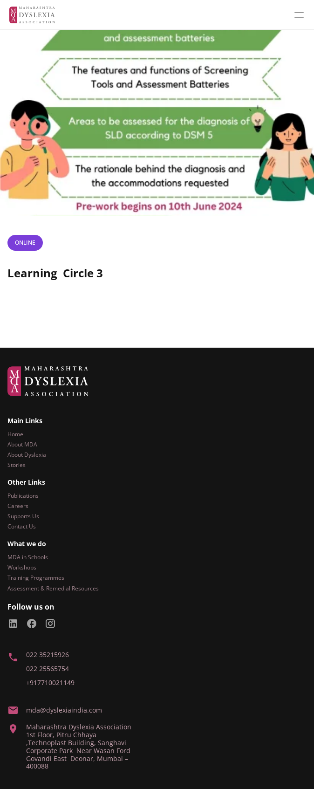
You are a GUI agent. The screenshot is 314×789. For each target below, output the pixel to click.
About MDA (22, 444)
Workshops (21, 567)
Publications (23, 496)
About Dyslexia (26, 455)
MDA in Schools (27, 557)
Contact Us (21, 526)
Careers (17, 506)
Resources (85, 588)
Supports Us (23, 516)
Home (15, 434)
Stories (16, 465)
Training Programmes (35, 578)
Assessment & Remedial (38, 588)
